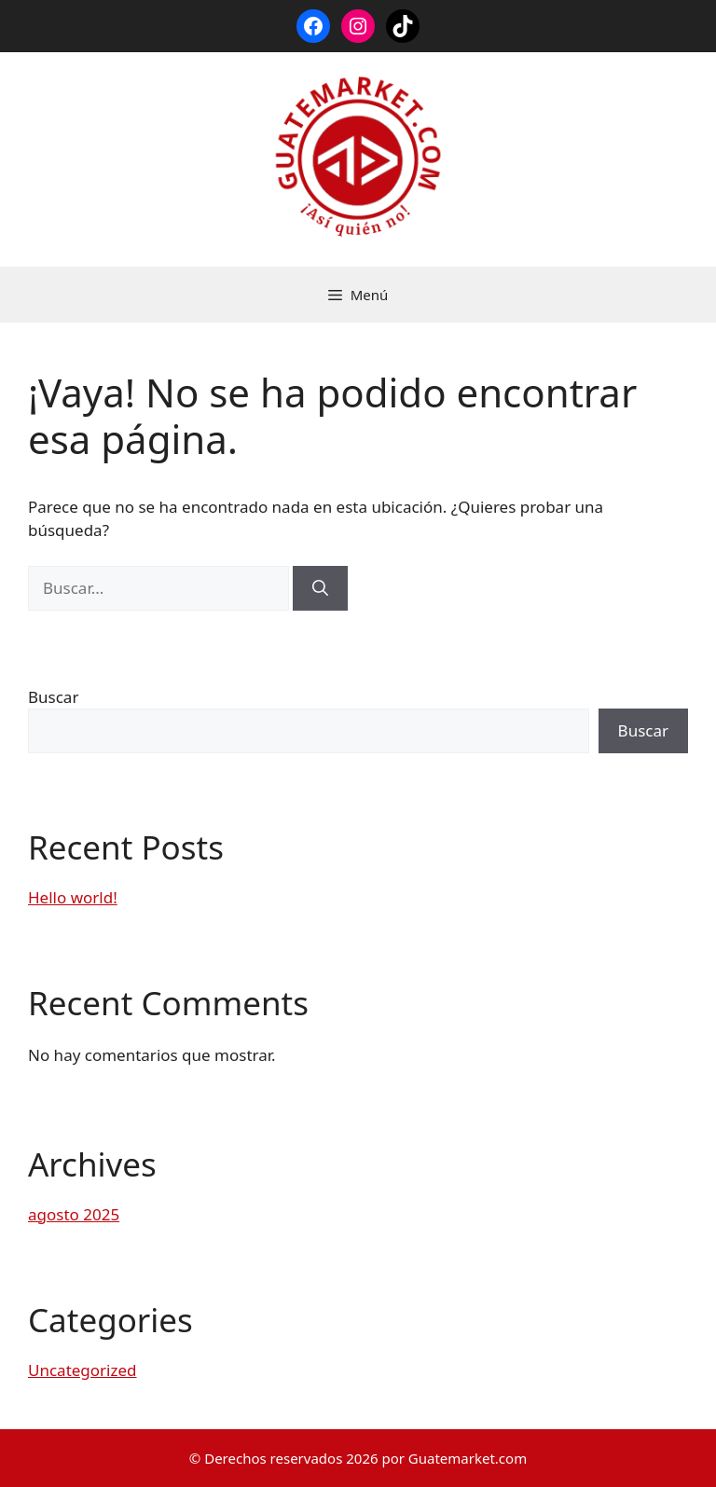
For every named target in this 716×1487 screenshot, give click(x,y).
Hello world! (72, 897)
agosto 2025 (73, 1214)
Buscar (53, 697)
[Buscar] (320, 588)
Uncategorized (82, 1370)
